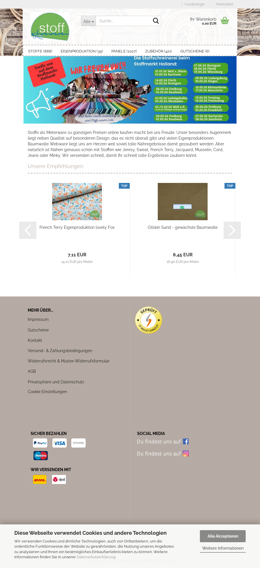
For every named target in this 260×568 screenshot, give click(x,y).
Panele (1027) (124, 51)
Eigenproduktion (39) (82, 51)
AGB (32, 371)
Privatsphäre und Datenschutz (56, 382)
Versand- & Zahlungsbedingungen (60, 350)
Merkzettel (223, 4)
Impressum (38, 319)
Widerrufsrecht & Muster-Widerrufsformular (69, 361)
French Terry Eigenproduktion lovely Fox (77, 227)
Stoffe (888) (40, 51)
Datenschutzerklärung (96, 557)
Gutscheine (38, 330)
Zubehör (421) (158, 51)
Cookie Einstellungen (47, 391)
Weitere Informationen (223, 548)
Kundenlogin (193, 4)
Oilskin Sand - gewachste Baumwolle (183, 227)
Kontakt (35, 340)
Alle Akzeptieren (223, 536)
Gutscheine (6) (194, 51)
